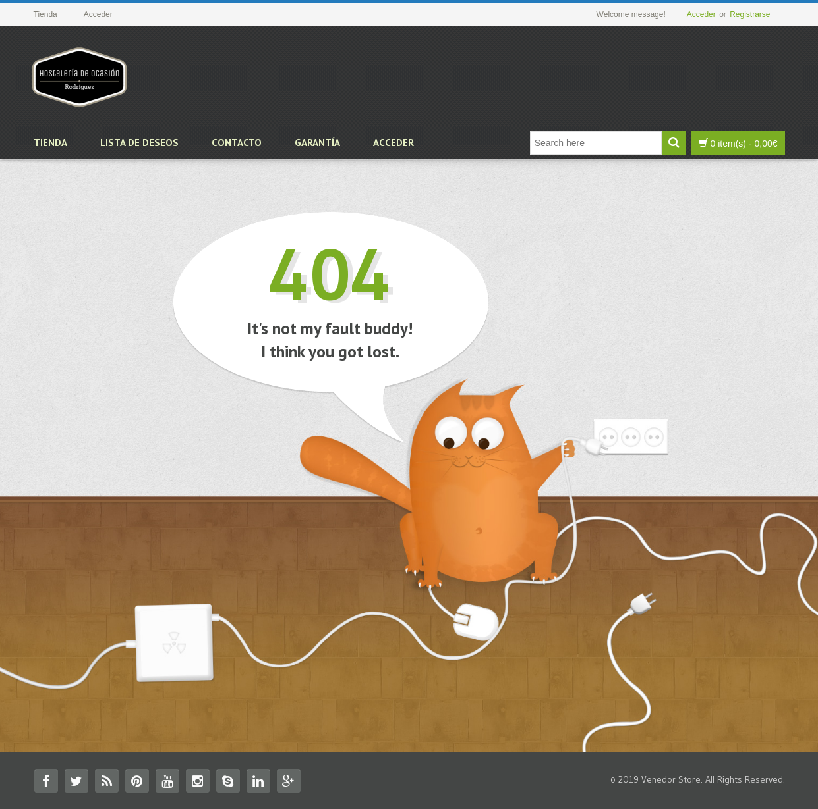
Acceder (701, 14)
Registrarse (750, 14)
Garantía (317, 142)
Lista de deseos (139, 142)
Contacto (237, 142)
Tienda (50, 142)
